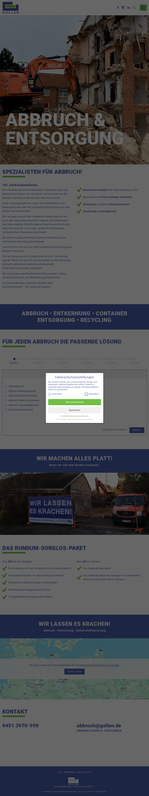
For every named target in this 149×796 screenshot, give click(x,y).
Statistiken (92, 394)
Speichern (74, 410)
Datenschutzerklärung (76, 419)
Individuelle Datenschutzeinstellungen (74, 416)
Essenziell (55, 394)
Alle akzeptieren (74, 402)
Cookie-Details (61, 419)
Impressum (89, 419)
